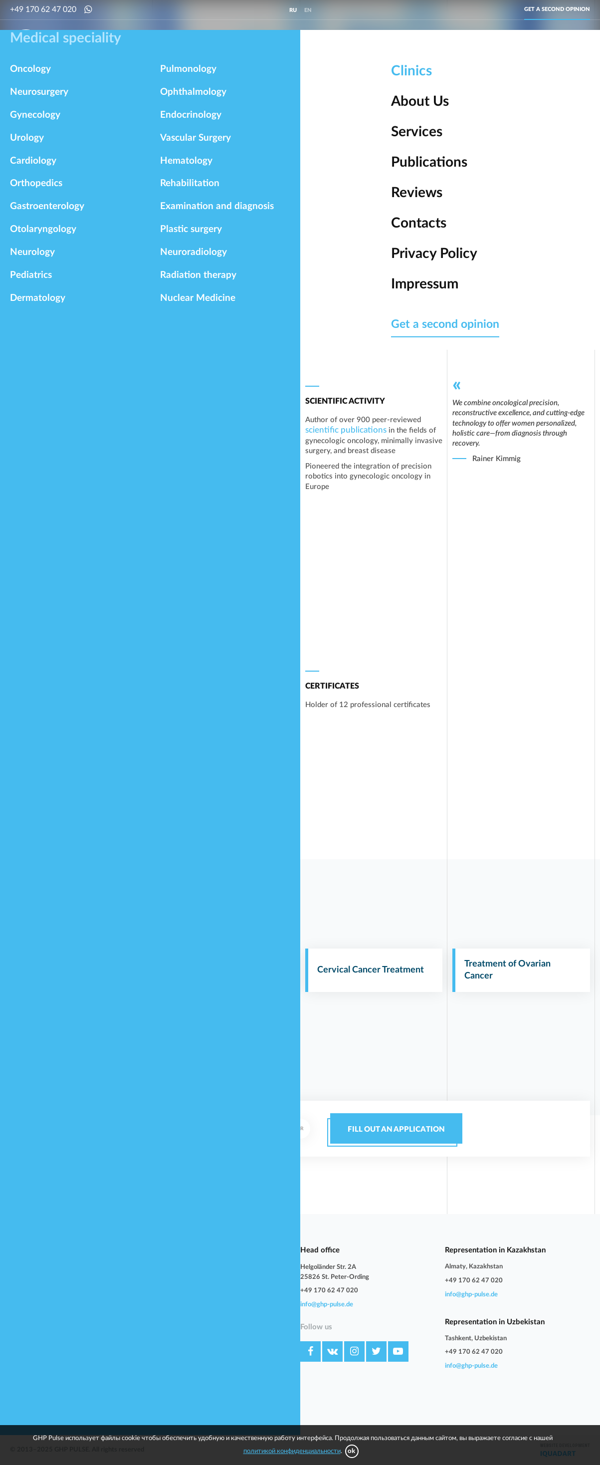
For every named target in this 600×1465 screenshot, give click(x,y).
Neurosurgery (198, 45)
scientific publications (346, 430)
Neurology (25, 1309)
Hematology (124, 1354)
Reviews (215, 1309)
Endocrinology (127, 1339)
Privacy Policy (223, 1339)
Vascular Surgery (34, 1354)
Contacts (216, 1324)
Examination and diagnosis (144, 1369)
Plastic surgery (31, 1383)
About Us (216, 1264)
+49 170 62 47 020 (43, 9)
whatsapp (192, 1144)
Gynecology (255, 45)
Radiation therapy (35, 1398)
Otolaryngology (129, 1294)
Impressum (219, 1354)
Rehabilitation (29, 1369)
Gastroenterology (35, 1294)
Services (215, 1279)
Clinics (212, 1249)
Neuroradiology (129, 1383)
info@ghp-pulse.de (326, 1304)
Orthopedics (402, 45)
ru (293, 10)
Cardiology (348, 45)
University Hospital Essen (350, 172)
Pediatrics (121, 1309)
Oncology (145, 45)
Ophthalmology (32, 1339)
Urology (302, 45)
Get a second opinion (557, 9)
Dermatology (29, 1324)
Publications (220, 1294)
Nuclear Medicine (132, 1398)
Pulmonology (125, 1324)
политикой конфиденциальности (292, 1451)
